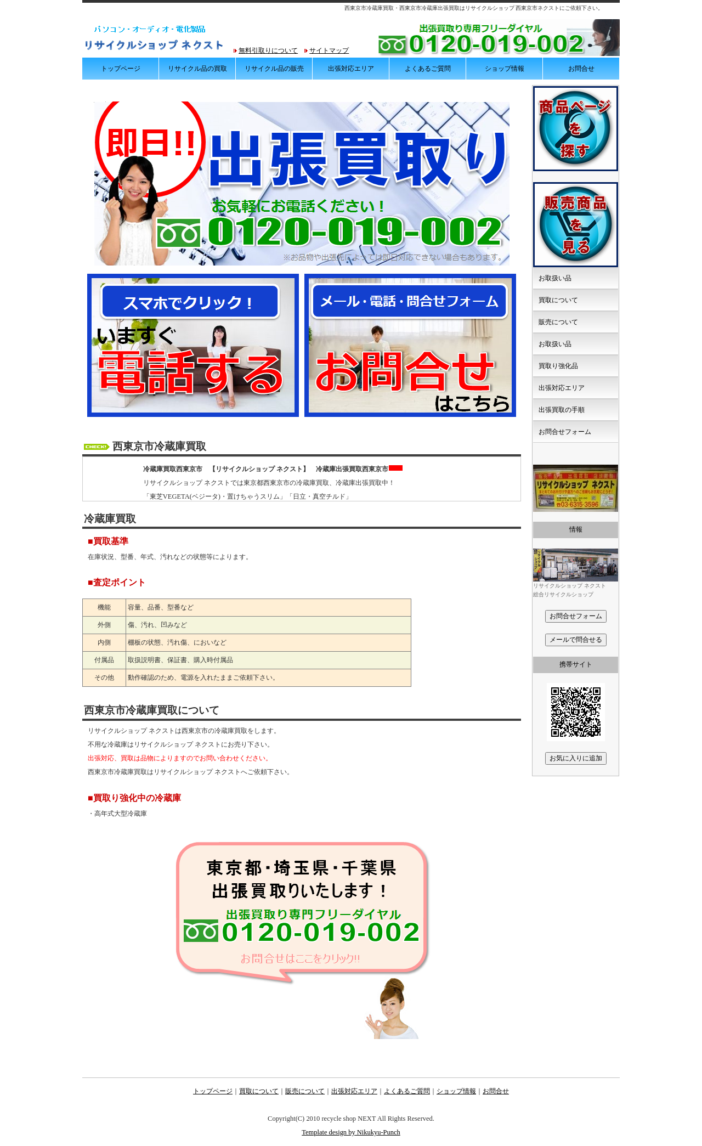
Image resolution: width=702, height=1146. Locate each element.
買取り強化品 (558, 366)
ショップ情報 (504, 68)
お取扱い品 (555, 278)
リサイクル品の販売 (274, 68)
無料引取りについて (268, 50)
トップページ (120, 68)
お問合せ (581, 68)
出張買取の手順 (562, 410)
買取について (558, 300)
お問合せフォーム (565, 432)
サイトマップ (329, 50)
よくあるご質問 (428, 68)
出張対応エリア (351, 68)
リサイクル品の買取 (197, 68)
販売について (558, 322)
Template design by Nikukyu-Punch (351, 1132)
